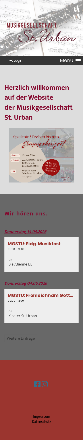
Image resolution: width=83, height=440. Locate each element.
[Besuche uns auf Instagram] (45, 385)
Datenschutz (41, 422)
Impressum (41, 417)
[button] (41, 254)
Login (15, 60)
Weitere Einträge (21, 338)
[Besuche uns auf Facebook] (37, 385)
